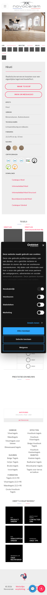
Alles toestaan (23, 331)
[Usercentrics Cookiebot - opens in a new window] (28, 245)
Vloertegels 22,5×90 (12, 481)
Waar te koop (24, 86)
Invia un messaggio (23, 94)
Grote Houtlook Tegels (13, 490)
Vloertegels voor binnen (13, 442)
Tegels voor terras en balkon (34, 470)
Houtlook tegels (34, 433)
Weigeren (23, 347)
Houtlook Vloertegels (34, 438)
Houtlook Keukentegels (34, 450)
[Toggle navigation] (5, 6)
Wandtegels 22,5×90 (13, 485)
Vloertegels (13, 433)
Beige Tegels (12, 458)
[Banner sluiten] (43, 245)
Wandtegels (13, 437)
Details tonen (33, 323)
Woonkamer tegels (34, 465)
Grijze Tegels (12, 462)
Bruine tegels (12, 465)
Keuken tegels (34, 458)
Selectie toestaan (23, 339)
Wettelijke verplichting (20, 587)
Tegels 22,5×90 (12, 478)
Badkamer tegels (34, 462)
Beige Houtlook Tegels (34, 444)
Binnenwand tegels (13, 447)
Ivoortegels (13, 469)
